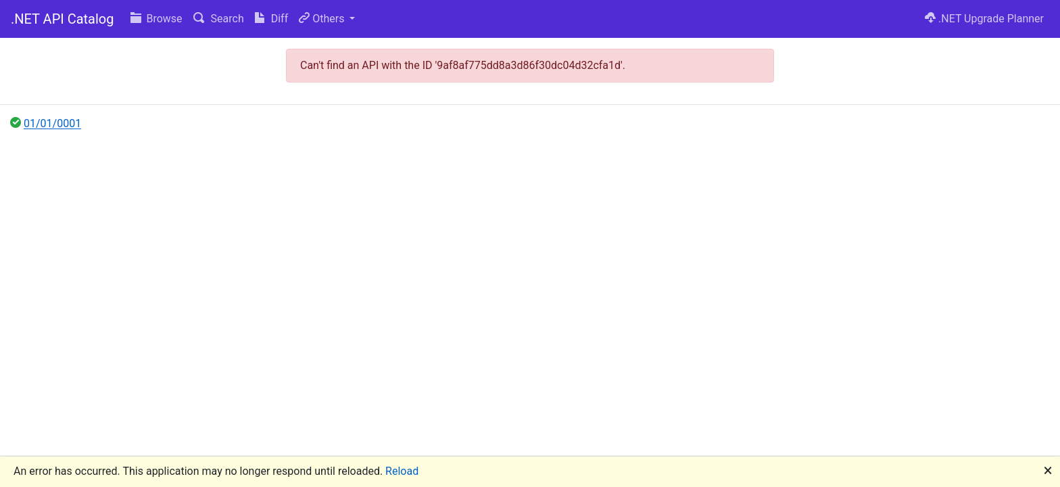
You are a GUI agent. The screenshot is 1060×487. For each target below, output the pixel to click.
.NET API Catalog (62, 19)
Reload (401, 471)
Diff (271, 18)
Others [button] (323, 18)
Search (218, 18)
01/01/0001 (52, 123)
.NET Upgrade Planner (984, 18)
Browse (156, 18)
